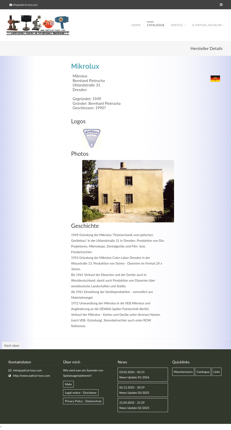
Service (177, 25)
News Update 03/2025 (134, 392)
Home (136, 25)
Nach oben (11, 346)
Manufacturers (183, 372)
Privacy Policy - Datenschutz (83, 401)
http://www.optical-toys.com (31, 376)
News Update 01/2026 (134, 377)
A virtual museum (207, 25)
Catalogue (156, 25)
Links (216, 372)
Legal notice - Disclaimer (81, 392)
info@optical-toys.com (25, 4)
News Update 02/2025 (134, 408)
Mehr (68, 384)
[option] (128, 191)
